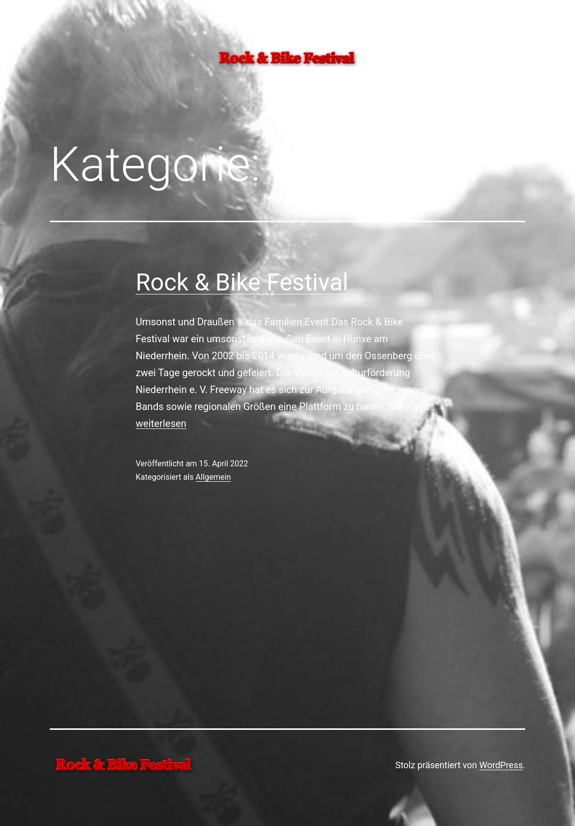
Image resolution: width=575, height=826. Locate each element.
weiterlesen (161, 423)
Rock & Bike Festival (242, 282)
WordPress (501, 765)
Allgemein (213, 477)
